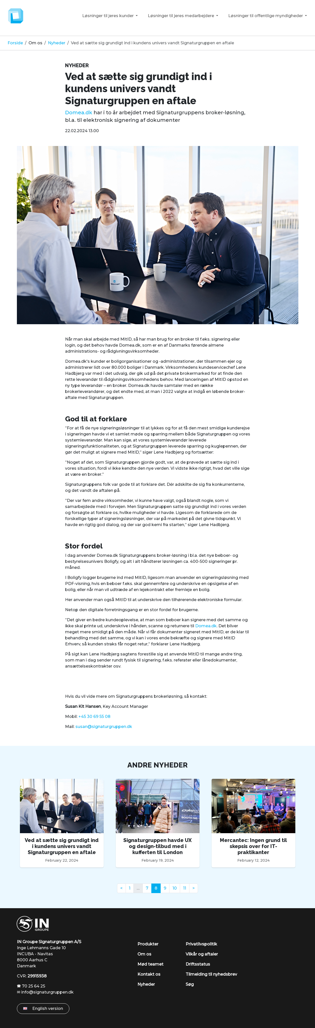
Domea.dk (78, 112)
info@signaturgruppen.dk (47, 992)
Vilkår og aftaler (202, 954)
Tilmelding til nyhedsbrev (211, 974)
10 (175, 888)
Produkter (147, 944)
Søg (190, 984)
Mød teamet (150, 964)
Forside (15, 43)
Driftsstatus (198, 964)
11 (184, 888)
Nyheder (56, 43)
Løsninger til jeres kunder (108, 15)
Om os (35, 43)
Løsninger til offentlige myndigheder (266, 15)
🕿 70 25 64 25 (31, 986)
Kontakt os (148, 974)
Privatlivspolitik (201, 944)
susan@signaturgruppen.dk (103, 726)
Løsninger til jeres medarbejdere (181, 15)
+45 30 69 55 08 (94, 716)
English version (43, 1008)
